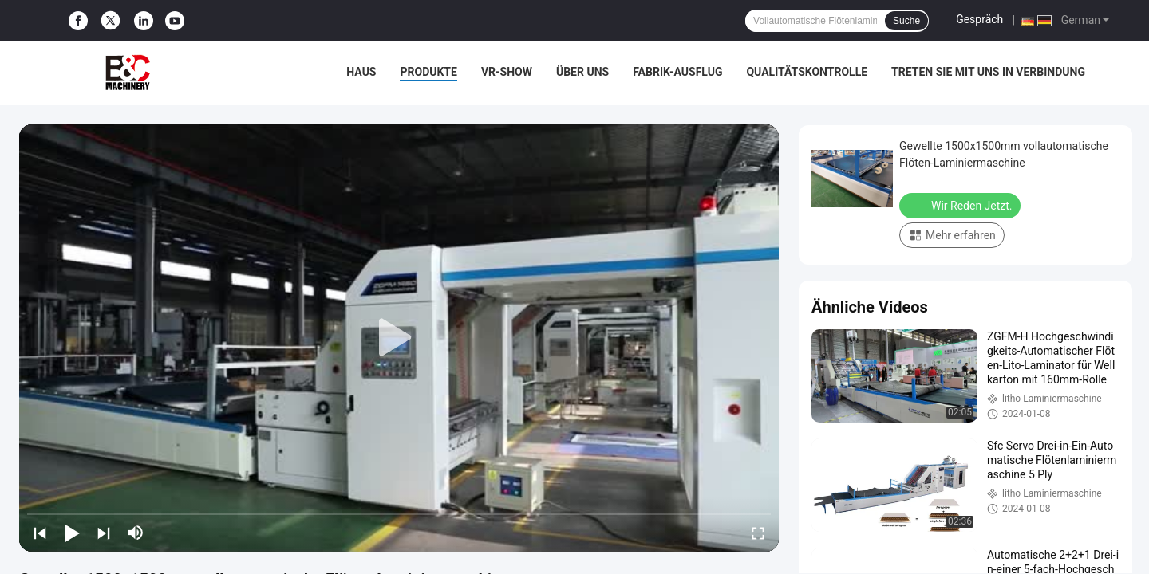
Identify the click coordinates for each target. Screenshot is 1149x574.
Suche (906, 20)
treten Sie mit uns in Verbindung (988, 71)
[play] (399, 338)
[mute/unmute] (136, 533)
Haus (361, 71)
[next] (104, 533)
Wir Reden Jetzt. (961, 205)
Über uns (582, 71)
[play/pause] (72, 533)
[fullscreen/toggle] (758, 533)
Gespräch (979, 19)
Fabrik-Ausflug (677, 71)
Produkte (428, 71)
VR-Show (506, 71)
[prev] (40, 533)
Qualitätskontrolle (806, 71)
